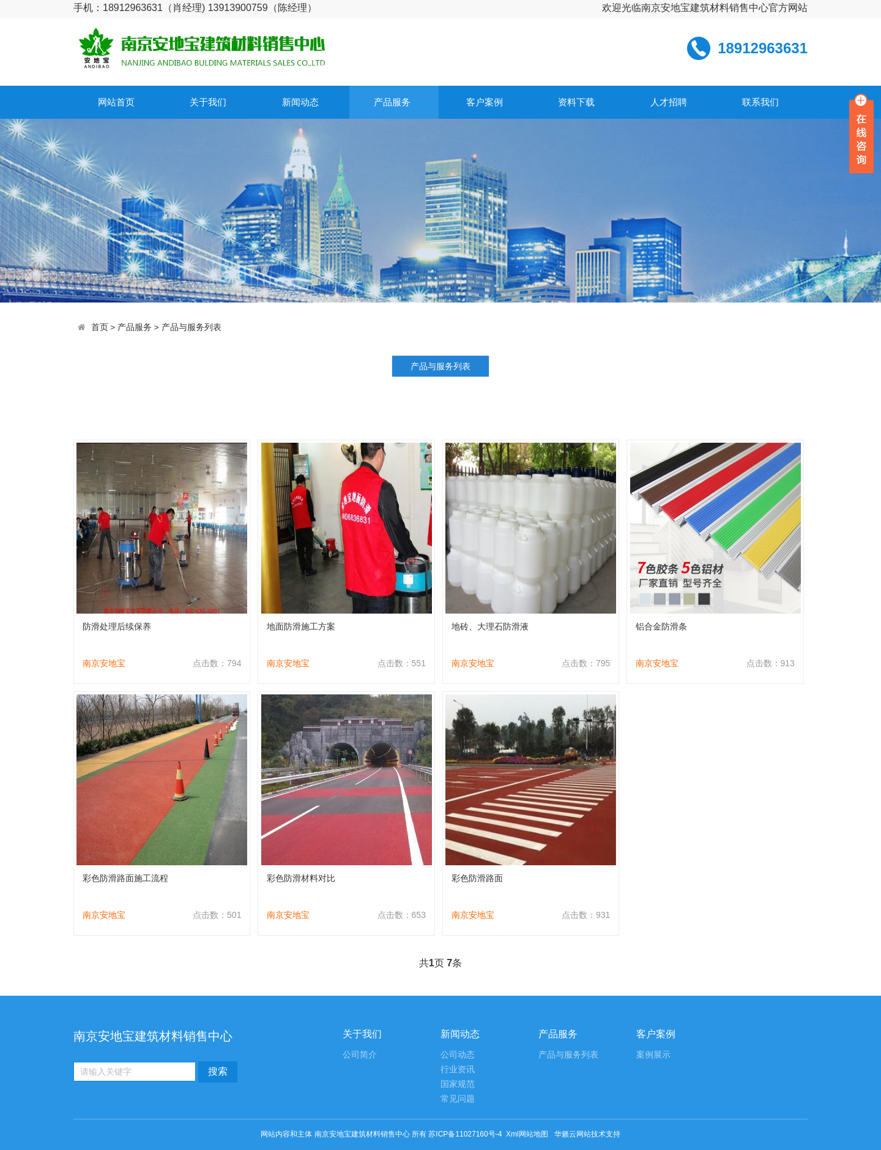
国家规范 (458, 1084)
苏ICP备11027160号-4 (465, 1134)
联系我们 (760, 102)
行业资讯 (458, 1069)
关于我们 (208, 102)
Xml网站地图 (528, 1134)
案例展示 (653, 1054)
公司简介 (360, 1054)
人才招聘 (668, 102)
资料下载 (576, 102)
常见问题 (458, 1098)
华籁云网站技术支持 (587, 1134)
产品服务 (392, 102)
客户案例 (484, 102)
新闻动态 (300, 102)
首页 (99, 327)
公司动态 (458, 1054)
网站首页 (116, 102)
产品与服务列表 (191, 327)
